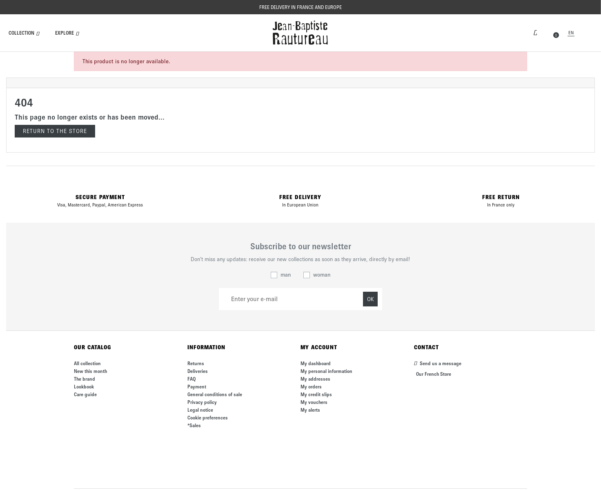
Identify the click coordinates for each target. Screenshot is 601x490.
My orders (311, 386)
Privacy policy (202, 402)
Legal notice (200, 409)
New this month (90, 371)
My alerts (310, 409)
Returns (195, 363)
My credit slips (316, 394)
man (285, 275)
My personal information (326, 371)
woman (322, 275)
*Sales (194, 425)
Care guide (85, 394)
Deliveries (197, 371)
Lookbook (84, 386)
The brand (84, 378)
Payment (196, 386)
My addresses (315, 378)
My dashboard (315, 363)
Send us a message (437, 363)
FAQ (191, 378)
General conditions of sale (214, 394)
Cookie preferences (207, 417)
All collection (87, 363)
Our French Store (433, 374)
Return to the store (55, 131)
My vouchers (313, 402)
